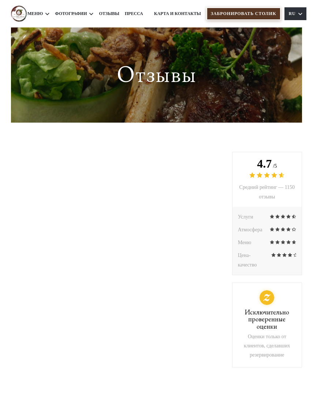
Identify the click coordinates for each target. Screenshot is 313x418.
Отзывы (109, 13)
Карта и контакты (177, 13)
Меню (38, 13)
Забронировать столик (243, 13)
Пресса (134, 13)
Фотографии (74, 13)
